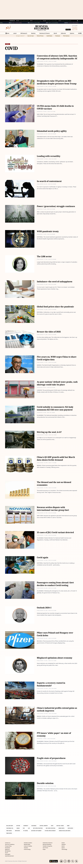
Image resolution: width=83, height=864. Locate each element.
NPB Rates (17, 830)
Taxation (26, 847)
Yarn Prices (45, 847)
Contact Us (7, 842)
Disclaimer (7, 847)
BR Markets (8, 851)
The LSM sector (44, 256)
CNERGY (71, 22)
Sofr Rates (70, 828)
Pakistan (64, 844)
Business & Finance (45, 33)
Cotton (18, 825)
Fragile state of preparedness (51, 758)
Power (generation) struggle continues (56, 206)
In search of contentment (49, 181)
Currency (25, 825)
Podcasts (57, 36)
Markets (33, 33)
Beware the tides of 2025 (49, 331)
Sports (63, 847)
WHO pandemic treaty (48, 231)
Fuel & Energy (27, 849)
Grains (63, 842)
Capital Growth (44, 825)
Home (7, 33)
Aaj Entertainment (9, 856)
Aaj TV (6, 852)
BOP (52, 22)
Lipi (29, 828)
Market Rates (27, 844)
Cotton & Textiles (28, 846)
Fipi (24, 828)
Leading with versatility (48, 156)
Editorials (63, 33)
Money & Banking (47, 844)
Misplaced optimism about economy (54, 658)
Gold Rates (49, 36)
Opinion (72, 33)
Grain (18, 828)
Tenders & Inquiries (47, 846)
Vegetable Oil (9, 828)
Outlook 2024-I (44, 607)
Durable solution (45, 783)
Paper (44, 849)
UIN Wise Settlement (36, 830)
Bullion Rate (9, 825)
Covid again (42, 557)
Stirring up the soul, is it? (49, 432)
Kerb (68, 825)
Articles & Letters (28, 842)
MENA (79, 33)
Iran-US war (31, 36)
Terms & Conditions (9, 844)
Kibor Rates (61, 828)
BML (33, 22)
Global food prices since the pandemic (55, 306)
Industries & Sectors (47, 842)
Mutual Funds (60, 825)
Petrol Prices (40, 36)
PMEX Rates (9, 833)
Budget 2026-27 (20, 36)
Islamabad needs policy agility (52, 131)
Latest (14, 33)
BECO (15, 22)
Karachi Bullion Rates (64, 830)
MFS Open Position (50, 828)
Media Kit (7, 849)
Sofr (52, 825)
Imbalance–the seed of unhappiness (54, 281)
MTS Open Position (38, 828)
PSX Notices (66, 36)
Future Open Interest (50, 830)
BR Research (24, 33)
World (55, 33)
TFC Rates (25, 830)
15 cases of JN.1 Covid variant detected (55, 532)
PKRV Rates (9, 830)
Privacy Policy (8, 846)
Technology (64, 849)
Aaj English (7, 854)
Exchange (33, 825)
